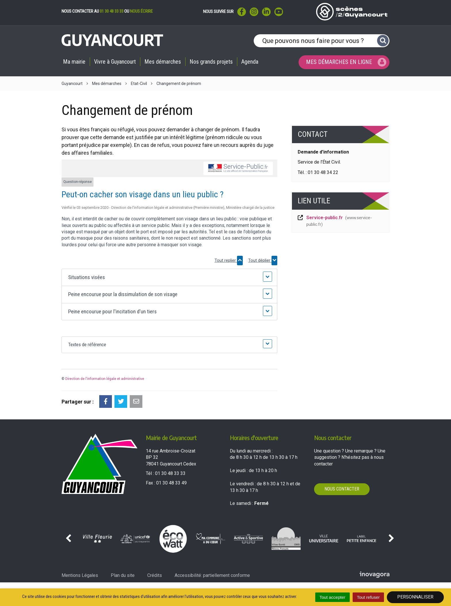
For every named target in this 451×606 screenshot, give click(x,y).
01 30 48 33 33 (111, 11)
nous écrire (141, 11)
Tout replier (229, 260)
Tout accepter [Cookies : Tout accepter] (332, 597)
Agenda (249, 61)
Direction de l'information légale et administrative (104, 379)
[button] (169, 277)
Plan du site (123, 575)
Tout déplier (262, 260)
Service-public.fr (334, 221)
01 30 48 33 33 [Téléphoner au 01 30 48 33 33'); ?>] (170, 473)
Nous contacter (341, 489)
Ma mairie (74, 61)
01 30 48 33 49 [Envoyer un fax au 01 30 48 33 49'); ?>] (171, 483)
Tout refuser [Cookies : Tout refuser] (368, 597)
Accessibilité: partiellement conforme (212, 575)
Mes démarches (162, 61)
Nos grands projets (211, 61)
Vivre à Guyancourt (115, 61)
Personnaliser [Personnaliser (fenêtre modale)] (415, 597)
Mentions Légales (80, 575)
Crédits (154, 575)
